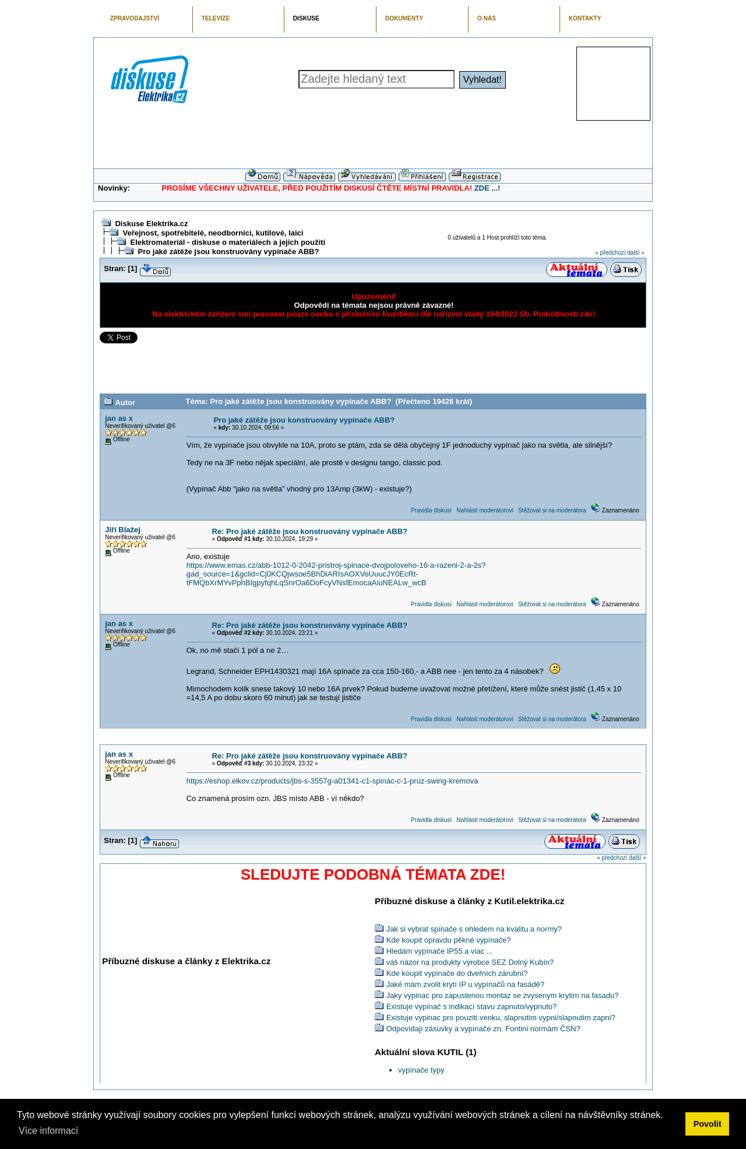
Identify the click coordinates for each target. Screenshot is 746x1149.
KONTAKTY (585, 18)
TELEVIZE (216, 18)
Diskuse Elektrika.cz (151, 223)
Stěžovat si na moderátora (552, 510)
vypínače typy (421, 1070)
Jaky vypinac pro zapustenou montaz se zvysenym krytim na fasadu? (502, 995)
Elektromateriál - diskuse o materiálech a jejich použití (227, 242)
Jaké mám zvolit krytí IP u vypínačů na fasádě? (465, 984)
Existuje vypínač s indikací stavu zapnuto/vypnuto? (471, 1006)
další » (635, 253)
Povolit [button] (708, 1124)
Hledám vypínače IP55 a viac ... (439, 951)
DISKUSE (306, 18)
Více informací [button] (48, 1131)
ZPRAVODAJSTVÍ (134, 18)
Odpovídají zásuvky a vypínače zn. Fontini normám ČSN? (483, 1028)
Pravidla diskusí (431, 510)
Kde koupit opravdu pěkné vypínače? (448, 940)
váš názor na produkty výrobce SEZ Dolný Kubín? (470, 962)
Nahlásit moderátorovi (484, 510)
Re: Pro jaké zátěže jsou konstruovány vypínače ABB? (309, 531)
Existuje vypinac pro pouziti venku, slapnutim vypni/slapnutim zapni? (500, 1017)
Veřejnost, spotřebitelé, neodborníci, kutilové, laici (212, 233)
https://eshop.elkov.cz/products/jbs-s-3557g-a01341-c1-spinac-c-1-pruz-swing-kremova (332, 780)
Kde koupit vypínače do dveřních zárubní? (457, 973)
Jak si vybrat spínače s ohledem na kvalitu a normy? (474, 929)
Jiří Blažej (122, 529)
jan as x (119, 418)
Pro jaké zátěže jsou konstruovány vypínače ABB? (228, 251)
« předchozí (610, 253)
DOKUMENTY (404, 18)
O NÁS (486, 18)
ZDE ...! (487, 188)
